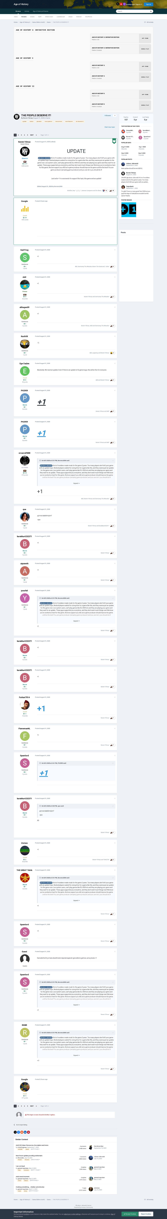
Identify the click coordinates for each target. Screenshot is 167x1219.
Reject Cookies (146, 1214)
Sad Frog (24, 250)
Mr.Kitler (69, 190)
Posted (42, 142)
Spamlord (24, 755)
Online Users (49, 16)
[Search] (127, 11)
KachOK (24, 336)
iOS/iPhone (88, 16)
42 (24, 380)
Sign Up (148, 4)
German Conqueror (87, 190)
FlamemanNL (24, 728)
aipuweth (24, 563)
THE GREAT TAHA (24, 870)
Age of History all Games (40, 11)
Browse (18, 12)
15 (24, 714)
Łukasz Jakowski (99, 1156)
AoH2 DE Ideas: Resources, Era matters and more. (32, 1145)
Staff (39, 16)
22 (24, 859)
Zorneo (24, 843)
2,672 (24, 164)
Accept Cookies (130, 1214)
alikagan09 (24, 307)
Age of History (21, 4)
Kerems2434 (62, 460)
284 (25, 217)
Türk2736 (106, 859)
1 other (107, 266)
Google (24, 201)
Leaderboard (61, 16)
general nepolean (23, 1168)
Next (32, 135)
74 (24, 1096)
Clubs (16, 16)
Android (78, 16)
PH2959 (24, 390)
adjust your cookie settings (72, 1214)
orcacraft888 (24, 453)
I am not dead (20, 1166)
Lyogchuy (95, 353)
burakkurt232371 (104, 526)
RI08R (24, 1025)
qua (24, 509)
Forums (24, 16)
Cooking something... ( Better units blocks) (30, 1187)
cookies (26, 1214)
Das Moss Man (98, 1146)
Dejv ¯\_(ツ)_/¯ (77, 190)
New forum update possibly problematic (29, 1155)
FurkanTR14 (24, 697)
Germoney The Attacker (85, 266)
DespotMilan (130, 130)
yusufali (24, 590)
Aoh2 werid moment (22, 1176)
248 (25, 473)
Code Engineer (22, 1147)
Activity (27, 11)
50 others (98, 190)
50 (24, 296)
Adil (76, 266)
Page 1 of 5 (45, 135)
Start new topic (110, 127)
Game (48, 118)
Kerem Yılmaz (28, 118)
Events (32, 16)
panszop (97, 1188)
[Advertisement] (76, 221)
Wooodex (21, 1158)
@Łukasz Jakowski (44, 158)
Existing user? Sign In (134, 4)
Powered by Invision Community (83, 1207)
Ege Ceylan (24, 363)
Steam (71, 16)
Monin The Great (97, 266)
